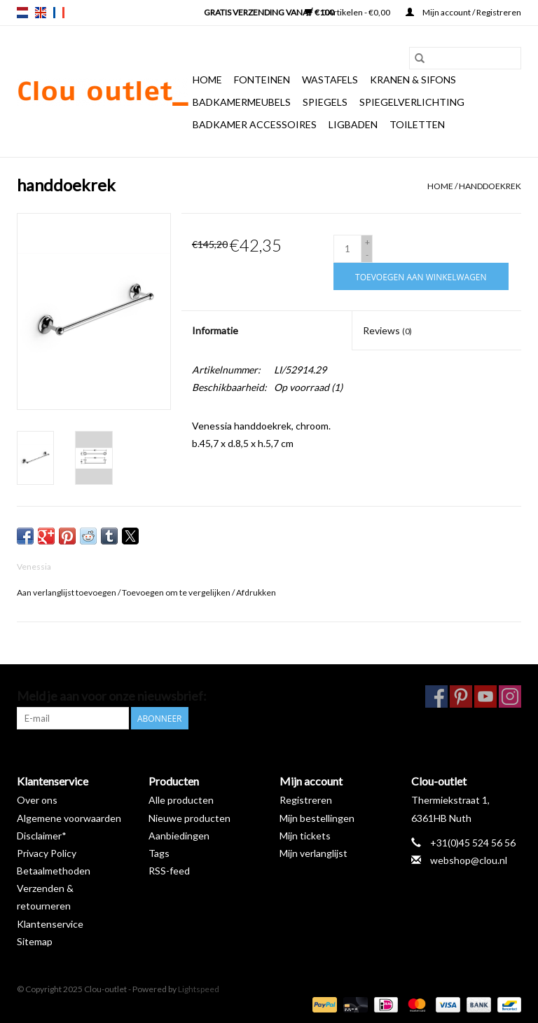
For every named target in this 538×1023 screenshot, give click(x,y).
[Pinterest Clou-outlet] (461, 696)
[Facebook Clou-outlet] (436, 696)
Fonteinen (262, 79)
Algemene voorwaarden (69, 818)
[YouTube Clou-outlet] (485, 696)
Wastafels (330, 79)
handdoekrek (490, 186)
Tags (159, 853)
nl (22, 12)
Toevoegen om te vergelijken (177, 592)
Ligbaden (353, 124)
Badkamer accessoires (255, 124)
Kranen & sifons (413, 79)
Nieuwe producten (189, 818)
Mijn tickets (305, 836)
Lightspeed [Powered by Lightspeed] (198, 989)
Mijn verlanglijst (313, 853)
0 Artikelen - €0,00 (348, 12)
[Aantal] (347, 249)
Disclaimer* (42, 836)
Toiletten (417, 124)
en (40, 12)
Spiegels (325, 102)
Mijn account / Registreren (463, 12)
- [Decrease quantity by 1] (367, 254)
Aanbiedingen (179, 836)
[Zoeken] (465, 58)
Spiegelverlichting (411, 102)
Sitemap (35, 941)
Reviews (387, 330)
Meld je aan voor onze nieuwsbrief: (112, 696)
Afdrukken (256, 592)
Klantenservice (50, 924)
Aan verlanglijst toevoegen (67, 592)
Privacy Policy (46, 853)
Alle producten (181, 800)
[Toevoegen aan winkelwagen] (420, 276)
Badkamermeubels (242, 102)
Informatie (215, 330)
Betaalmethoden (53, 871)
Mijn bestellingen (317, 818)
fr (58, 12)
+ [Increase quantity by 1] (367, 242)
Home (207, 79)
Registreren (306, 800)
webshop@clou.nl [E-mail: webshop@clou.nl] (468, 860)
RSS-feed (169, 871)
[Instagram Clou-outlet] (510, 696)
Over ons (37, 800)
